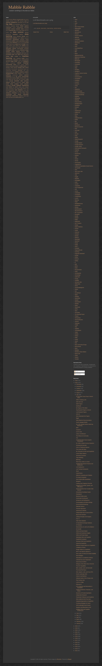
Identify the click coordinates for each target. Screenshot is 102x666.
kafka (27, 53)
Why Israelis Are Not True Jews (83, 599)
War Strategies (79, 555)
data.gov (26, 32)
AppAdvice (77, 42)
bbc (23, 22)
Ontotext (77, 234)
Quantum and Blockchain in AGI (83, 607)
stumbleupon (11, 88)
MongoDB (77, 214)
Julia (76, 175)
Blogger (69, 659)
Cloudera (77, 69)
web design (18, 94)
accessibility (10, 19)
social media (25, 82)
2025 (76, 382)
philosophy (21, 70)
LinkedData (77, 192)
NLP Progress (78, 223)
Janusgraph (77, 167)
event (17, 41)
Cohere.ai (77, 75)
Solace (76, 289)
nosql (24, 66)
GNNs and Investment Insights (83, 533)
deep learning (50, 28)
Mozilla (76, 216)
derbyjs (15, 36)
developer (19, 36)
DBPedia (77, 100)
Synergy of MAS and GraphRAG (83, 541)
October (78, 388)
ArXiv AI (78, 414)
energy (27, 39)
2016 (76, 642)
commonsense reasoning (22, 27)
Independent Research (81, 595)
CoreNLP (77, 82)
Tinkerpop (77, 323)
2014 (76, 646)
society (14, 85)
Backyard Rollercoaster (81, 496)
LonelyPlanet (78, 196)
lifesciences (26, 54)
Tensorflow (77, 312)
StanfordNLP (78, 301)
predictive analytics (23, 72)
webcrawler (25, 94)
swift (21, 88)
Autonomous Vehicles (81, 510)
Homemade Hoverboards (82, 498)
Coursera (77, 84)
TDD (27, 88)
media (24, 58)
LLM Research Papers (81, 412)
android (8, 20)
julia (25, 53)
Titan (76, 326)
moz (22, 61)
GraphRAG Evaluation (81, 539)
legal (19, 54)
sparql (11, 87)
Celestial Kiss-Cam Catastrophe (83, 559)
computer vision (20, 28)
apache (15, 20)
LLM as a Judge (80, 582)
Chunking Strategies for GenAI (83, 603)
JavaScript (8, 53)
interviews (23, 51)
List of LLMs (79, 431)
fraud (10, 44)
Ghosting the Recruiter (81, 445)
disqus (27, 36)
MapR (76, 201)
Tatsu (76, 310)
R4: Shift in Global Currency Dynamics (85, 443)
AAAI (76, 19)
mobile (12, 61)
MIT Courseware (79, 212)
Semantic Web (78, 282)
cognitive (26, 26)
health (7, 47)
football (7, 44)
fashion (11, 42)
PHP (25, 70)
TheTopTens (78, 317)
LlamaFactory (79, 473)
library (22, 54)
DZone (76, 114)
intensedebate (17, 50)
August (78, 392)
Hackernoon (78, 153)
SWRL (76, 309)
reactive (20, 76)
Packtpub (77, 248)
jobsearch (19, 53)
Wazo (76, 348)
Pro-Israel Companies (81, 477)
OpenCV (77, 237)
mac (20, 56)
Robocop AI (79, 584)
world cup (8, 97)
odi (27, 66)
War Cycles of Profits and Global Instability (86, 553)
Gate (76, 132)
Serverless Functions (81, 455)
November (78, 386)
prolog (16, 73)
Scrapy (76, 278)
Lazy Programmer (79, 187)
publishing (9, 75)
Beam (76, 53)
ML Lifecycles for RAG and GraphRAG (85, 451)
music (8, 63)
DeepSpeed (79, 494)
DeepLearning (78, 101)
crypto (23, 30)
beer (27, 22)
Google (24, 44)
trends (14, 91)
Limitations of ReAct (81, 547)
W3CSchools (78, 346)
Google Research (79, 144)
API (18, 20)
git (19, 44)
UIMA (76, 337)
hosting (17, 47)
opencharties (8, 69)
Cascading (77, 62)
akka (24, 19)
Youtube (77, 359)
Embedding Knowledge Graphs (83, 492)
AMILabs (77, 37)
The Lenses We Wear (81, 449)
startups (26, 87)
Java (27, 51)
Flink (76, 128)
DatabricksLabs (78, 91)
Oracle (76, 242)
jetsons (15, 53)
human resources (24, 47)
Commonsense (78, 76)
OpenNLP (77, 241)
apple (25, 20)
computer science (11, 28)
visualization (10, 94)
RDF (76, 264)
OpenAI (76, 235)
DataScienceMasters (80, 92)
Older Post (66, 32)
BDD (25, 22)
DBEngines (77, 98)
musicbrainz (14, 63)
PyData (76, 255)
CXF (27, 30)
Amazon (77, 33)
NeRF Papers (79, 403)
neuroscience (12, 66)
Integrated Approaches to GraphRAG (84, 601)
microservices (25, 60)
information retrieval (11, 48)
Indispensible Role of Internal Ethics (84, 512)
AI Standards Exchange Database (84, 522)
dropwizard (26, 38)
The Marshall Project (79, 314)
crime (20, 30)
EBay (76, 116)
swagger (18, 88)
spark (7, 87)
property (20, 73)
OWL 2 (76, 246)
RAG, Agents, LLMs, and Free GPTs (84, 572)
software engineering (22, 85)
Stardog (77, 303)
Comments (77, 374)
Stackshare (77, 298)
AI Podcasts (79, 524)
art (27, 20)
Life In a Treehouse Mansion (82, 447)
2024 (76, 626)
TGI (77, 437)
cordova (17, 30)
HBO (76, 157)
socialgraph (9, 85)
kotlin (16, 54)
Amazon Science (79, 35)
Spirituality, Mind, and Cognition (83, 537)
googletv (11, 45)
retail (10, 79)
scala (27, 79)
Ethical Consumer (79, 126)
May (77, 615)
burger (24, 24)
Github (76, 137)
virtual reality (25, 92)
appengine (22, 20)
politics (17, 72)
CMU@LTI (77, 71)
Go (21, 44)
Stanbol (76, 300)
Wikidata (77, 350)
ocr (26, 66)
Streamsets (77, 307)
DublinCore (77, 112)
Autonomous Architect (81, 561)
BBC (76, 51)
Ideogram (78, 481)
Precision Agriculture (81, 508)
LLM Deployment (80, 467)
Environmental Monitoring (82, 504)
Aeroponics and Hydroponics (83, 500)
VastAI (76, 341)
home (13, 47)
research (22, 78)
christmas (13, 26)
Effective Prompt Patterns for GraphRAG (85, 545)
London (16, 56)
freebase (14, 44)
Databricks (77, 89)
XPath (76, 355)
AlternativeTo (78, 32)
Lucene (76, 198)
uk (19, 92)
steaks (7, 88)
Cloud (22, 26)
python (21, 75)
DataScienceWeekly (79, 94)
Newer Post (36, 32)
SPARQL (77, 296)
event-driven (22, 41)
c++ (27, 24)
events (26, 41)
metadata (15, 60)
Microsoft (8, 61)
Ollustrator (59, 659)
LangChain (77, 185)
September (79, 390)
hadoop (24, 45)
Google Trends (78, 146)
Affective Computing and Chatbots (84, 475)
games (17, 44)
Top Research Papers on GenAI (83, 410)
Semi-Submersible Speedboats (83, 479)
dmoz (19, 38)
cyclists (8, 32)
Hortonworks (78, 162)
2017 (76, 640)
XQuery (76, 357)
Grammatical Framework (80, 148)
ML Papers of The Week (81, 408)
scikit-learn (77, 276)
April (77, 617)
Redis (76, 267)
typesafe (26, 91)
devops (24, 36)
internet (18, 51)
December (78, 384)
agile (22, 19)
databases (16, 34)
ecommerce (9, 39)
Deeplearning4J (78, 103)
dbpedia (22, 34)
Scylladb (77, 280)
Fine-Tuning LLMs (80, 580)
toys (27, 90)
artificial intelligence (12, 22)
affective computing (17, 19)
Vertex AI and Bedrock (81, 576)
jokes (23, 53)
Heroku (76, 160)
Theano (76, 316)
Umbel (76, 339)
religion (18, 78)
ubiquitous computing (12, 92)
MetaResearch (78, 209)
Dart (11, 32)
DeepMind (77, 105)
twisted (23, 91)
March (78, 619)
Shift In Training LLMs (81, 399)
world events (18, 97)
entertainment (9, 41)
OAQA (76, 230)
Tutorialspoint (78, 330)
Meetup (76, 207)
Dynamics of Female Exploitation (83, 593)
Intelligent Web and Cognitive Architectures (83, 610)
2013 (76, 648)
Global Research (79, 139)
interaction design (24, 50)
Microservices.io (78, 210)
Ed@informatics (78, 117)
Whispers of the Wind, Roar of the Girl (85, 563)
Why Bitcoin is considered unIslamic (84, 557)
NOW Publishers (79, 226)
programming (10, 73)
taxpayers (25, 88)
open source (25, 67)
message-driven (9, 60)
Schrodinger (78, 275)
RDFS (76, 266)
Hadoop (77, 155)
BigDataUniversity (79, 55)
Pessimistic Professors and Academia (85, 597)
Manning (77, 200)
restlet (7, 79)
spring (20, 87)
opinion (25, 69)
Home (51, 32)
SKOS (76, 285)
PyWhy (76, 260)
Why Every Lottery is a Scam (83, 461)
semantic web (19, 81)
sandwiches (23, 79)
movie (16, 61)
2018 (76, 638)
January (78, 623)
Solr (76, 291)
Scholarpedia (78, 273)
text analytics (19, 90)
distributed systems (12, 38)
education (23, 39)
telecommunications (10, 90)
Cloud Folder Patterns (81, 453)
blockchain (17, 24)
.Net (7, 19)
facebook (8, 42)
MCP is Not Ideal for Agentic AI (83, 551)
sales (20, 79)
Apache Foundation (79, 41)
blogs (21, 24)
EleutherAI (77, 125)
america (27, 19)
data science (44, 28)
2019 (76, 636)
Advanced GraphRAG (81, 543)
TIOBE (76, 325)
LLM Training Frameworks (82, 469)
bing (14, 24)
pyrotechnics (16, 75)
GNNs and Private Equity (82, 535)
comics (15, 27)
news (16, 66)
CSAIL (76, 85)
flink (25, 42)
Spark (76, 294)
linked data (10, 56)
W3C (76, 342)
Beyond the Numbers (81, 514)
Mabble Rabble (21, 7)
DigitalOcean (78, 110)
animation (12, 20)
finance (15, 42)
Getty (76, 135)
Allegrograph (78, 28)
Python (76, 257)
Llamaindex (77, 194)
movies (19, 61)
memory (27, 58)
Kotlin (76, 182)
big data (38, 28)
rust (15, 79)
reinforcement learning (11, 78)
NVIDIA (76, 228)
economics (16, 39)
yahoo (23, 97)
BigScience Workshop (80, 57)
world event (12, 97)
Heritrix (76, 159)
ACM (76, 23)
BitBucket (77, 59)
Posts (76, 371)
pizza (27, 70)
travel (10, 91)
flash (23, 42)
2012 (76, 650)
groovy (17, 45)
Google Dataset (78, 142)
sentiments (13, 82)
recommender (25, 76)
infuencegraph (20, 48)
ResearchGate (78, 269)
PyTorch (77, 259)
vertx (21, 92)
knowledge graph (10, 54)
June (77, 613)
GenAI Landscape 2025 (81, 574)
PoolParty (77, 251)
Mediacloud (77, 205)
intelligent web (10, 50)
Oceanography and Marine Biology (84, 502)
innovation (26, 48)
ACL (76, 21)
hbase (27, 45)
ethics (14, 41)
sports (17, 87)
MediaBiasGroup (79, 203)
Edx (76, 121)
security (11, 81)
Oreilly (76, 244)
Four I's (78, 518)
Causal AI (78, 429)
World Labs (77, 353)
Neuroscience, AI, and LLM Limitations (85, 527)
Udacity (76, 334)
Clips (76, 67)
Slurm (77, 471)
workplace (21, 95)
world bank (26, 95)
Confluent (77, 80)
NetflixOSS (77, 221)
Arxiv (76, 46)
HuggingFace (78, 164)
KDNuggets (77, 180)
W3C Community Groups (81, 344)
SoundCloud (78, 292)
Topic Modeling (79, 457)
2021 (76, 632)
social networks (24, 84)
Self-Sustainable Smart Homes (83, 605)
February (78, 621)
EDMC (76, 119)
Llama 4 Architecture (81, 433)
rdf (17, 76)
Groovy (76, 151)
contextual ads (12, 30)
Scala (76, 271)
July (77, 394)
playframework (9, 72)
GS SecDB (78, 529)
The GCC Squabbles (81, 565)
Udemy (76, 335)
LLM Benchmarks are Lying (40, 23)
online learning (14, 67)
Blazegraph (77, 60)
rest (25, 78)
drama (22, 38)
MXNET (77, 217)
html (20, 47)
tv (16, 91)
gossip (14, 45)
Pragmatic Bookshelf (79, 253)
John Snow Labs (79, 171)
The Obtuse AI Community (82, 435)
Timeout (77, 321)
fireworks (19, 42)
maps (14, 58)
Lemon (76, 191)
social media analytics (13, 84)
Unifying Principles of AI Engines (83, 516)
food (27, 42)
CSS (26, 30)
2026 (76, 380)
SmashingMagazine (79, 287)
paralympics (15, 70)
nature (15, 64)
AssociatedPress (79, 48)
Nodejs (76, 225)
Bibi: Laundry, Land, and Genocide (84, 567)
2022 (76, 630)
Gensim (76, 134)
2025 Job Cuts (79, 401)
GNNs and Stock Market (81, 531)
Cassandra (77, 64)
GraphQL (77, 150)
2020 (76, 634)
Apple (76, 44)
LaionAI (76, 183)
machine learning (57, 28)
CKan (76, 66)
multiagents (25, 61)
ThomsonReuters (79, 319)
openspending (21, 69)
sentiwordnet (19, 82)
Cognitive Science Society (81, 73)
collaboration (9, 27)
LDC (76, 189)
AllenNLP (77, 30)
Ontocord (77, 232)
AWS (76, 50)
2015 (76, 644)
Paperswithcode (78, 250)
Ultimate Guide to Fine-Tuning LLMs (84, 578)
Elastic (76, 123)
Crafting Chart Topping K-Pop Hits (84, 483)
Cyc (76, 87)
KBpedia (77, 178)
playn (14, 72)
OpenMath (77, 239)
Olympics (8, 67)
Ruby (12, 79)
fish (21, 42)
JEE (12, 53)
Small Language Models (81, 422)
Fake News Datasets (81, 520)
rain (14, 76)
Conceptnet (77, 78)
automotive (20, 22)
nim (19, 66)
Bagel (77, 418)
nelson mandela (21, 64)
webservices (15, 95)
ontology (20, 67)
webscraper (9, 95)
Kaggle (76, 176)
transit (7, 91)
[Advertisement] (69, 8)
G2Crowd (77, 130)
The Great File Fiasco (81, 570)
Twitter (76, 332)
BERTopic (78, 459)
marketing (19, 58)
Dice (76, 109)
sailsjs (17, 79)
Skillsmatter (77, 284)
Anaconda (77, 39)
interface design (11, 51)
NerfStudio (78, 406)
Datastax (77, 96)
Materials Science (80, 506)
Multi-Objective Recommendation (84, 420)
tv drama (19, 91)
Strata (76, 305)
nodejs (21, 66)
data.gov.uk (9, 34)
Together (77, 328)
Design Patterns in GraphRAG (83, 549)
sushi (15, 88)
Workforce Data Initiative (80, 351)
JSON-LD (77, 173)
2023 (76, 628)
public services (25, 73)
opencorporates (14, 69)
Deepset (77, 107)
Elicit (77, 427)
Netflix (76, 219)
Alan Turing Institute (79, 26)
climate (18, 26)
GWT (20, 45)
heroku (10, 47)
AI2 (75, 25)
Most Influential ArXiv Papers (83, 416)
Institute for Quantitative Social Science (84, 166)
